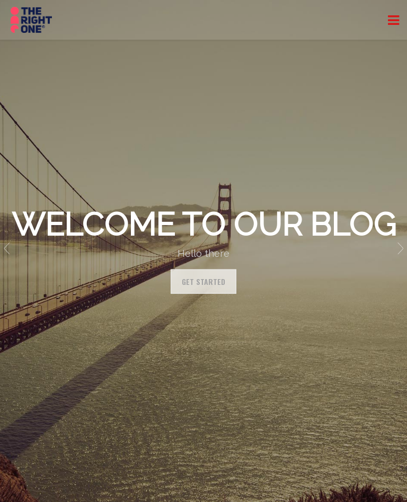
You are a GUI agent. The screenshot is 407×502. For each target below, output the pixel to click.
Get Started (203, 281)
